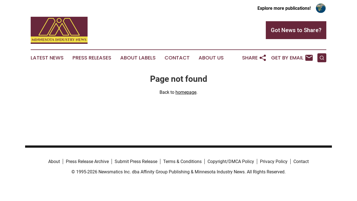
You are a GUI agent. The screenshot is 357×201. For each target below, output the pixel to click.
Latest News (47, 58)
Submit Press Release (136, 161)
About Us (211, 58)
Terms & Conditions (182, 161)
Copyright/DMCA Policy (231, 161)
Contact (177, 58)
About (54, 161)
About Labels (138, 58)
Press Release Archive (87, 161)
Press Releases (92, 58)
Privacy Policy (274, 161)
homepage (185, 92)
